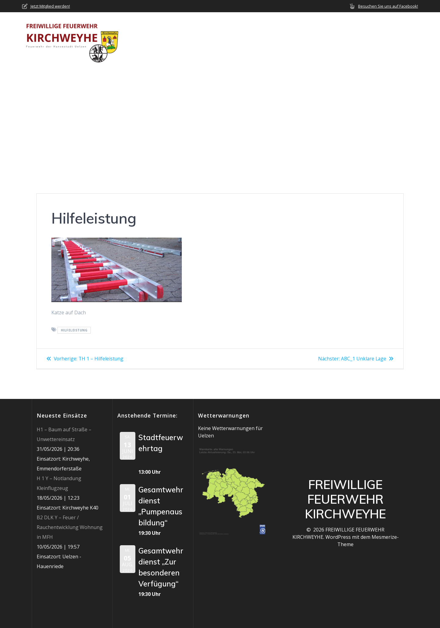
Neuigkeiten (245, 40)
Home (177, 40)
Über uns (203, 40)
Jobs (377, 40)
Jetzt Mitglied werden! (50, 6)
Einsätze (280, 40)
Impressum (404, 40)
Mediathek (344, 40)
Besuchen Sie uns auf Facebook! (388, 6)
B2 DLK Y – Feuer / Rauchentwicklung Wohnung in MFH (70, 527)
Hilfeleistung (74, 330)
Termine (311, 40)
